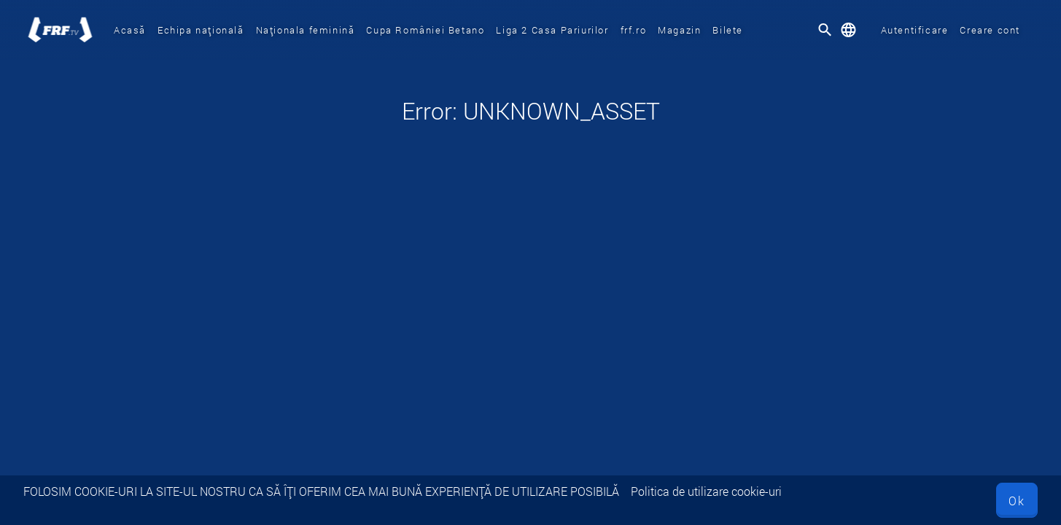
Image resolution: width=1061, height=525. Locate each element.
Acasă (130, 30)
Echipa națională (201, 30)
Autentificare (915, 30)
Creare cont (990, 30)
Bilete (727, 30)
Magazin (679, 30)
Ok (1016, 500)
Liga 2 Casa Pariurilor (552, 30)
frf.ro (634, 30)
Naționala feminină (305, 30)
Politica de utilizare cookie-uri (706, 491)
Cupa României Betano (425, 30)
